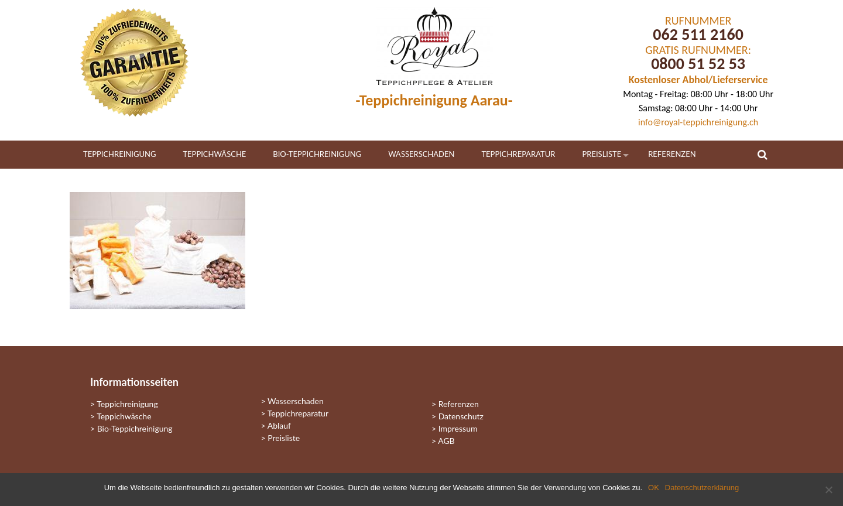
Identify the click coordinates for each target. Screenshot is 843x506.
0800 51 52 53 (698, 63)
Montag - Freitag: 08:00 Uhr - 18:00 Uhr (698, 94)
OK (653, 487)
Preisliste (602, 154)
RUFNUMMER (698, 20)
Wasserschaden (421, 154)
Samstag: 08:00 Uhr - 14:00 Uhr (698, 108)
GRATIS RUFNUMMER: (698, 50)
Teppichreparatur (518, 154)
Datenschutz (461, 416)
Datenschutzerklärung (702, 487)
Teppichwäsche (214, 154)
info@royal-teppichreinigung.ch (698, 122)
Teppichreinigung (119, 154)
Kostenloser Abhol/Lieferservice (698, 79)
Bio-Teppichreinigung (317, 154)
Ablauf (279, 425)
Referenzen (671, 154)
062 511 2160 (698, 34)
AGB (446, 441)
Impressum (458, 428)
